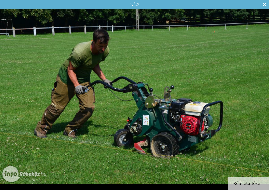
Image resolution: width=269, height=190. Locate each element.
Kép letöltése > (248, 183)
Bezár (264, 4)
